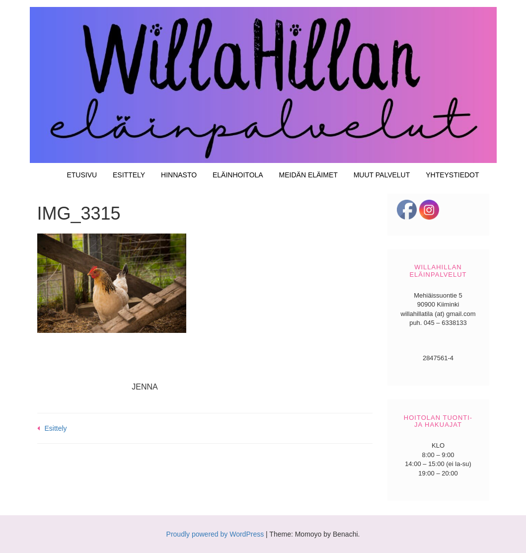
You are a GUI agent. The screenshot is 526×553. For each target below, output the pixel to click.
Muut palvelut (382, 175)
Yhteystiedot (452, 175)
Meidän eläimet (308, 175)
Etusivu (82, 175)
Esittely (129, 175)
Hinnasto (179, 175)
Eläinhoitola (238, 175)
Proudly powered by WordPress (215, 534)
